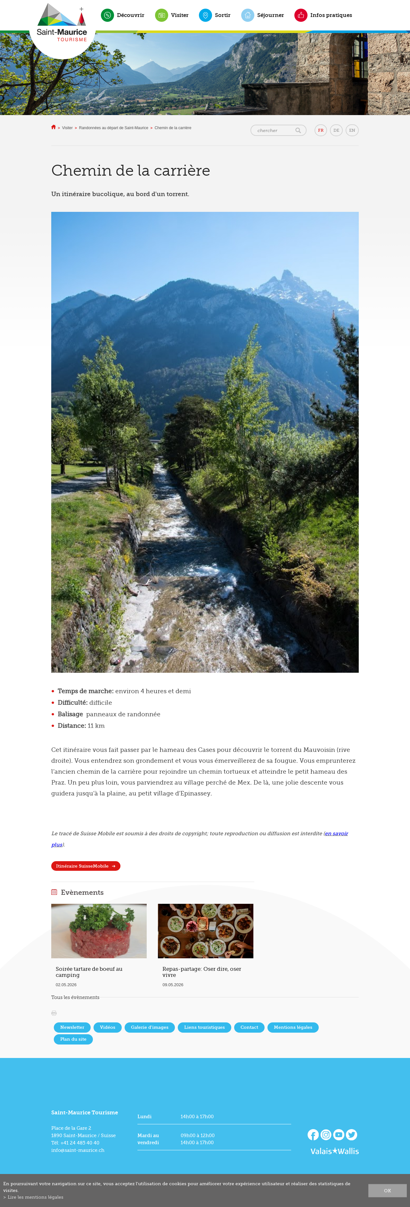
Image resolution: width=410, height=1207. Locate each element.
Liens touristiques (204, 1027)
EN (352, 130)
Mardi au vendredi (148, 1139)
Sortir (223, 15)
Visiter (180, 15)
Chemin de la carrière (173, 128)
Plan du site (73, 1039)
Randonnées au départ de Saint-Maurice (113, 128)
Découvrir (130, 15)
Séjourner (270, 15)
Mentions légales (293, 1027)
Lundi (144, 1117)
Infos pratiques (331, 15)
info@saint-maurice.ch (77, 1150)
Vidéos (107, 1027)
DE (336, 130)
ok (387, 1190)
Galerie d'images (149, 1027)
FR (321, 130)
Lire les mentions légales (35, 1197)
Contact (249, 1027)
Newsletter (72, 1027)
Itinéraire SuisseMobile (82, 866)
